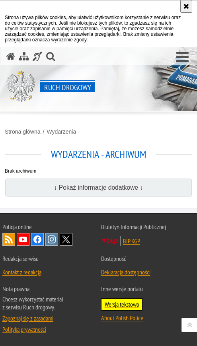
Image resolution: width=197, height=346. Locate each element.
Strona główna (23, 131)
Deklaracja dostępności (125, 272)
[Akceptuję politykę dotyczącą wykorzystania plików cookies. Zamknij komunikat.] (186, 6)
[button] (182, 57)
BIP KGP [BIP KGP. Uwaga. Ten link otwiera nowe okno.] (131, 241)
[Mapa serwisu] (24, 56)
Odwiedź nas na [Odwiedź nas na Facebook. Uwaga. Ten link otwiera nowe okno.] (37, 239)
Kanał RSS (8, 239)
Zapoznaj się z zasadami (27, 318)
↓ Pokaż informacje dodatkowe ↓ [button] (98, 187)
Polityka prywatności (24, 329)
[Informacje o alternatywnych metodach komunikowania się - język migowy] (37, 56)
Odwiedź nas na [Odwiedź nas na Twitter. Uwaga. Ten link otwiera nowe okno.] (66, 239)
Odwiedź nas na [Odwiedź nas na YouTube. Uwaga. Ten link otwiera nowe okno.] (23, 239)
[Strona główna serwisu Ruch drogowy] (10, 56)
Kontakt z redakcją (21, 272)
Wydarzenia (61, 131)
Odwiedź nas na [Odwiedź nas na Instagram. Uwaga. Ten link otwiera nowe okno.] (51, 239)
